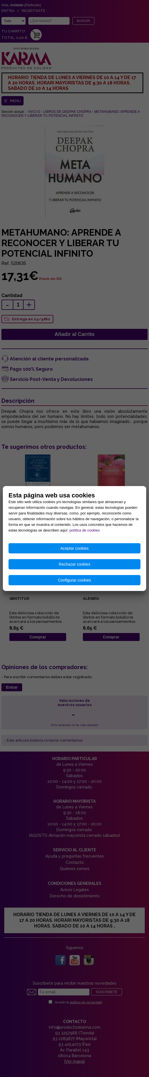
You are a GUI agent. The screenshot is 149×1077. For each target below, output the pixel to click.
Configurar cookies (74, 580)
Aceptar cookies (74, 548)
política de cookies (85, 530)
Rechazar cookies (74, 564)
